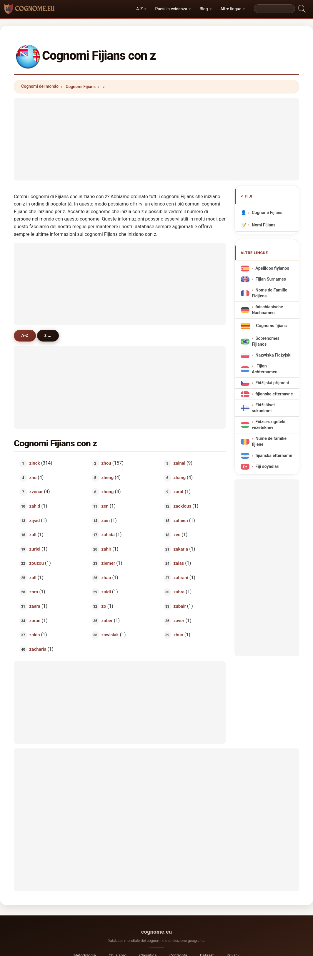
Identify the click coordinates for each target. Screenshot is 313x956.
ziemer (108, 563)
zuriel (35, 548)
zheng (107, 477)
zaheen (181, 520)
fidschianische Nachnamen (267, 309)
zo (103, 606)
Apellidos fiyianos (272, 268)
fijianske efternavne (274, 394)
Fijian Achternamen (264, 369)
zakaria (181, 548)
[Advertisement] (156, 139)
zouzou (36, 563)
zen (105, 506)
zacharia (37, 649)
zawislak (110, 634)
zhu (33, 477)
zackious (183, 506)
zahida (108, 534)
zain (105, 520)
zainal (179, 463)
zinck (34, 463)
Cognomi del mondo (40, 86)
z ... (47, 335)
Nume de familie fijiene (269, 441)
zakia (34, 634)
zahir (106, 548)
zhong (107, 491)
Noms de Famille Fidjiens (269, 293)
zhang (180, 477)
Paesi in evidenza (171, 8)
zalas (179, 563)
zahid (34, 506)
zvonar (36, 491)
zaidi (106, 591)
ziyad (34, 520)
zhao (106, 577)
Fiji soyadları (267, 466)
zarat (179, 491)
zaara (34, 606)
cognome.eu (156, 932)
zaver (179, 620)
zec (177, 534)
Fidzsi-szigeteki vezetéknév (268, 424)
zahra (179, 591)
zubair (180, 606)
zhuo (178, 634)
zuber (107, 620)
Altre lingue (230, 8)
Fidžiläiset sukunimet (263, 407)
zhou (106, 463)
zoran (35, 620)
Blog (203, 8)
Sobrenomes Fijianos (265, 341)
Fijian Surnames (270, 279)
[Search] (274, 8)
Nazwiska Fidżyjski (273, 355)
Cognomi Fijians (81, 86)
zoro (33, 591)
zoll (32, 577)
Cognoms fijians (271, 325)
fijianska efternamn (273, 455)
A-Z (139, 8)
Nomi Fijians (263, 225)
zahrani (181, 577)
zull (32, 534)
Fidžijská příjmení (272, 383)
